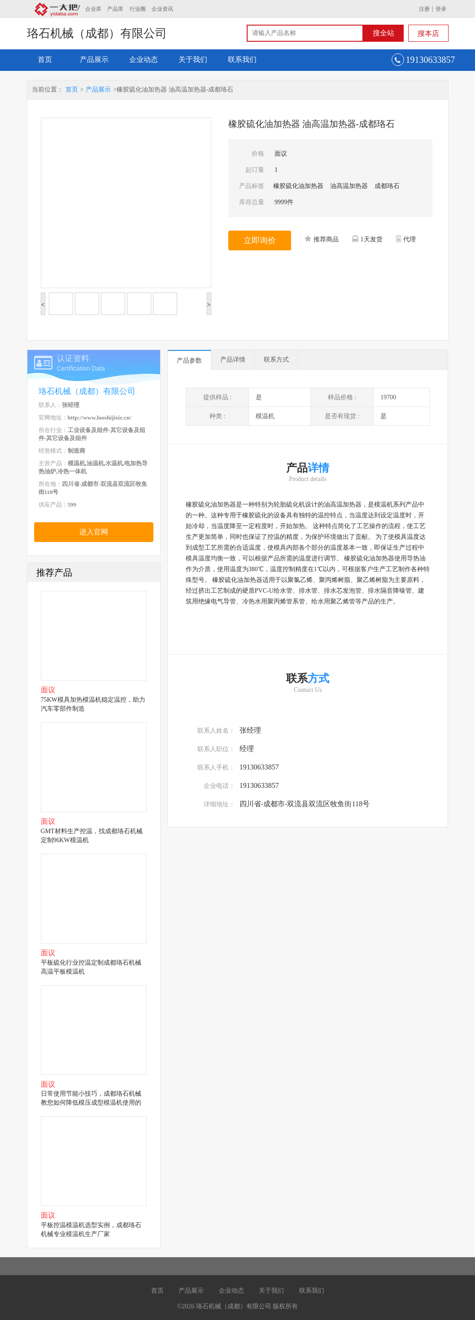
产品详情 (232, 359)
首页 (45, 59)
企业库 (93, 9)
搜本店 (428, 33)
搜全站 (383, 33)
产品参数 (189, 360)
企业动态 (143, 59)
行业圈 (138, 9)
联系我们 (242, 59)
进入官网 (93, 532)
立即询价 (260, 240)
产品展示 (94, 59)
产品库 (115, 9)
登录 (441, 9)
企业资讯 (162, 9)
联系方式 (276, 359)
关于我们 (193, 59)
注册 (424, 9)
